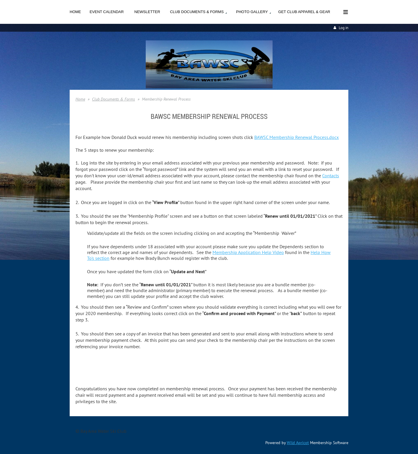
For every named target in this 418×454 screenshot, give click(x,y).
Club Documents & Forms (113, 99)
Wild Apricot (298, 442)
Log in (343, 27)
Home (80, 99)
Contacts (330, 175)
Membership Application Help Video (248, 252)
